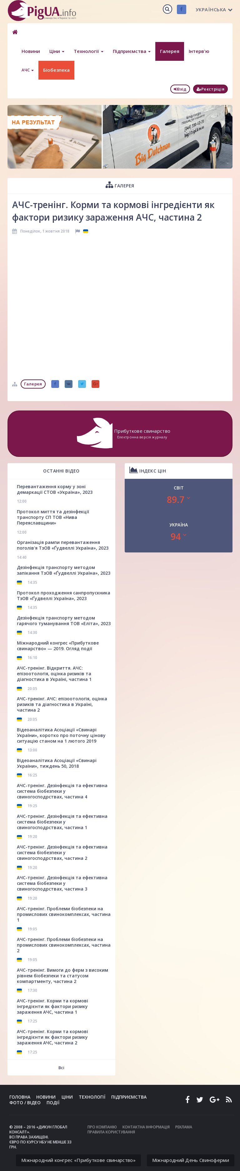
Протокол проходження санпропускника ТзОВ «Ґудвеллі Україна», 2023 (63, 595)
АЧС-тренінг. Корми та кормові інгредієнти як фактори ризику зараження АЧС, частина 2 (52, 1037)
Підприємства (132, 51)
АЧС (28, 70)
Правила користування (111, 1132)
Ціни (56, 51)
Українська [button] (214, 9)
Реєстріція (210, 89)
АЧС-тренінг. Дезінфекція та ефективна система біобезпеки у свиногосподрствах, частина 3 (62, 883)
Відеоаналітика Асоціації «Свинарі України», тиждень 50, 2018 (57, 763)
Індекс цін (147, 470)
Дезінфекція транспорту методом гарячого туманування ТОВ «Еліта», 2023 (64, 620)
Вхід (180, 89)
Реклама (183, 1127)
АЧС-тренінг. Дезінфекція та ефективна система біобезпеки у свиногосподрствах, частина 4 (62, 791)
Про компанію (102, 1127)
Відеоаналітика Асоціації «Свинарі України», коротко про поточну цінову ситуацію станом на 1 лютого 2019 (61, 735)
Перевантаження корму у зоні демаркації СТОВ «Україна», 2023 (54, 489)
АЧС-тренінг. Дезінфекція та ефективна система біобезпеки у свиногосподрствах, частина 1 (62, 821)
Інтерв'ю (199, 51)
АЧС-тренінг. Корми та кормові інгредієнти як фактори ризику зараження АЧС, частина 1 (52, 1006)
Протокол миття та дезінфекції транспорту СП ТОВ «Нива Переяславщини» (53, 517)
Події (53, 1103)
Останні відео (61, 471)
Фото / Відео (25, 1103)
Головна (19, 1097)
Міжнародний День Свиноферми (190, 1160)
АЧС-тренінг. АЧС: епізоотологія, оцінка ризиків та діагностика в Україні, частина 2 (62, 704)
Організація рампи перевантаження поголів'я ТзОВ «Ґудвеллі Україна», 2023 (62, 545)
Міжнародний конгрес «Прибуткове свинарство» (78, 1160)
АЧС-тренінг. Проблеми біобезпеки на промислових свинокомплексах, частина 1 (64, 914)
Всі (61, 1067)
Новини (31, 51)
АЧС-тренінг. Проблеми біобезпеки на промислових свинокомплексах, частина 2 (64, 945)
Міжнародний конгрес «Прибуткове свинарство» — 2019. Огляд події (58, 645)
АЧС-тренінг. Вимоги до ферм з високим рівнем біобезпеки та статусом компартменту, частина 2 (62, 975)
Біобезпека (56, 70)
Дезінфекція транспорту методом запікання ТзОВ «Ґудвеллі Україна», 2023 (63, 570)
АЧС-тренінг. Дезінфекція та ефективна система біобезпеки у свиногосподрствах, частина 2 (62, 852)
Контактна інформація (146, 1127)
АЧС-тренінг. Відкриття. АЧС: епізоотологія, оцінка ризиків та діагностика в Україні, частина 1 (54, 673)
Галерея (169, 51)
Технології (88, 51)
